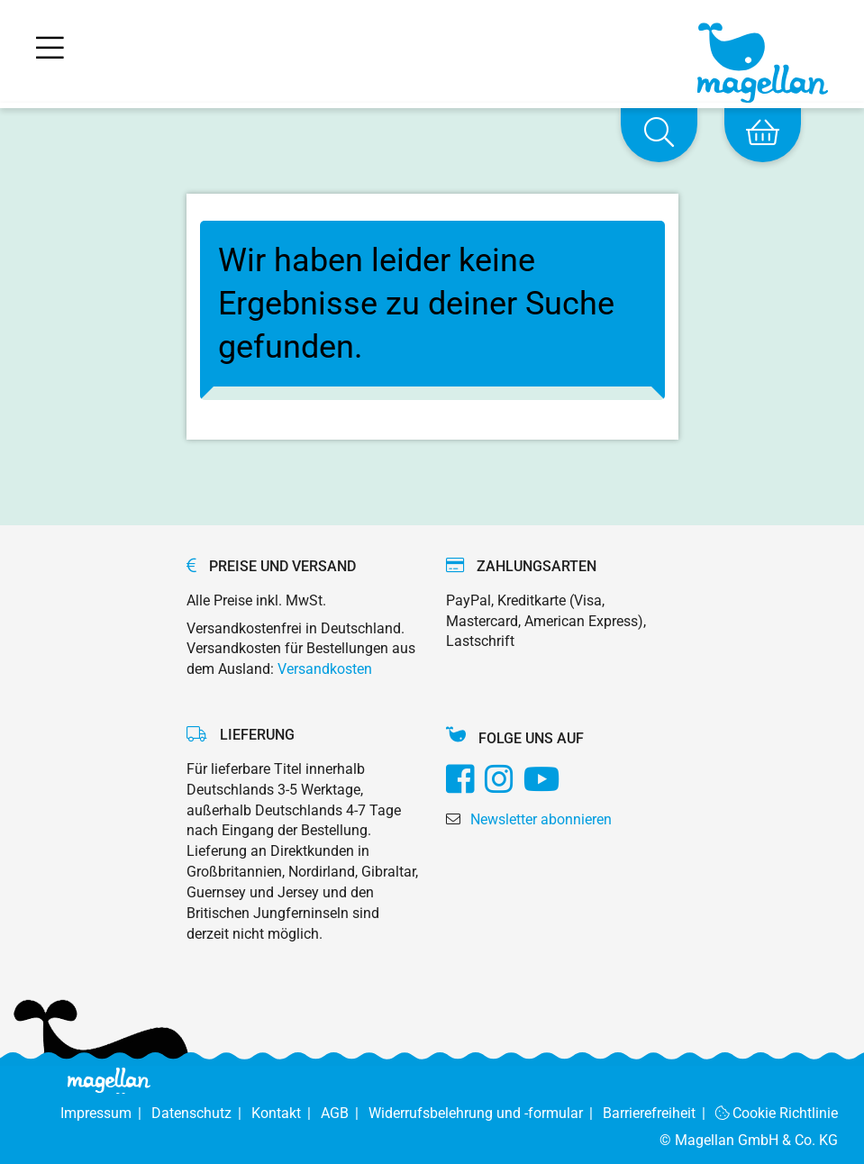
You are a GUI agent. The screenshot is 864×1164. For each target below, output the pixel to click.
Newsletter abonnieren (541, 819)
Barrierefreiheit (659, 1113)
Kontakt (286, 1113)
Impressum (105, 1113)
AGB (344, 1113)
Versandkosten (324, 668)
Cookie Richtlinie (777, 1113)
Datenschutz (201, 1113)
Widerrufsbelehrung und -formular (485, 1113)
